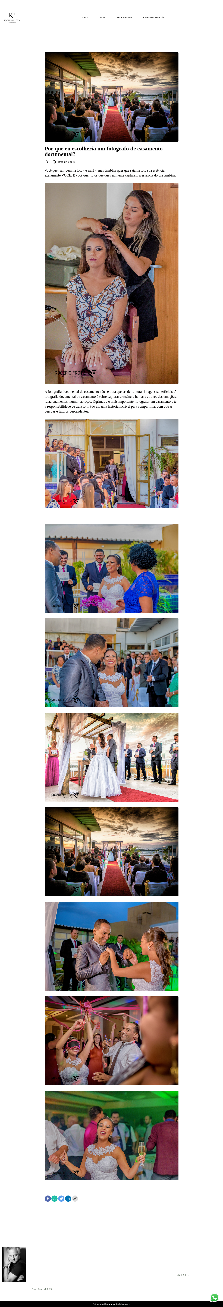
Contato (102, 17)
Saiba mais (42, 1289)
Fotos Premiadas (124, 17)
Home (85, 17)
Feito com (111, 1304)
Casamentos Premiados (154, 17)
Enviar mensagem (184, 1252)
